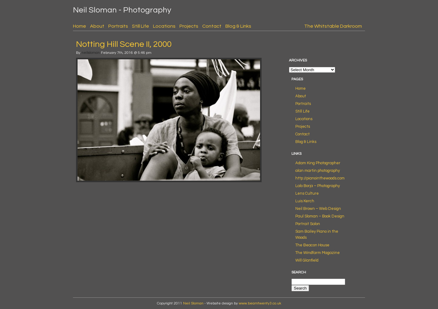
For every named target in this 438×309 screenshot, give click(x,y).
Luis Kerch (304, 201)
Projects (188, 26)
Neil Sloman (193, 303)
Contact (211, 26)
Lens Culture (307, 193)
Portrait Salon (307, 224)
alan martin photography (317, 170)
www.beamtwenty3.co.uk (260, 303)
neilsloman (91, 53)
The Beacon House (312, 245)
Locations (164, 26)
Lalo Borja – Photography (317, 186)
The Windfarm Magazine (317, 253)
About (97, 26)
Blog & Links (238, 26)
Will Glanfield (306, 260)
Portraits (118, 26)
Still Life (140, 26)
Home (79, 26)
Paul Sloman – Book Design (319, 216)
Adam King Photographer (317, 163)
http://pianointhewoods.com (320, 178)
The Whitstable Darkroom (333, 26)
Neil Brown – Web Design (318, 209)
